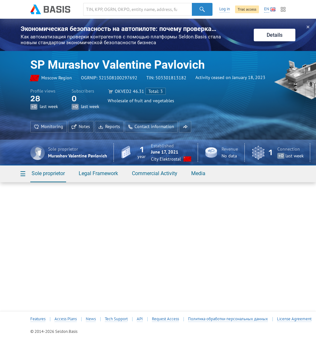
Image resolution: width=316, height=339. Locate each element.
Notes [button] (81, 126)
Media (198, 173)
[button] (185, 127)
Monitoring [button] (48, 126)
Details (274, 35)
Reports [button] (109, 126)
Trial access (247, 9)
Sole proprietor (48, 173)
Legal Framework (98, 173)
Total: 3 (155, 91)
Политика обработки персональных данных (228, 319)
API (140, 319)
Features (37, 319)
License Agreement (294, 319)
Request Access (165, 319)
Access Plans (65, 319)
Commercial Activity (154, 173)
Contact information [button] (151, 126)
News (91, 319)
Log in (224, 9)
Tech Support (116, 319)
